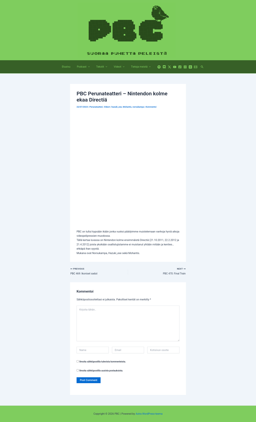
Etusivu (68, 66)
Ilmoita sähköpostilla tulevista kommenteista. (102, 361)
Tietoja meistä (138, 66)
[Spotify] (156, 67)
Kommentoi (152, 107)
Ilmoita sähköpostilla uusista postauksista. (101, 370)
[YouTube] (171, 67)
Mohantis (127, 107)
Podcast (84, 66)
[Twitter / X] (166, 67)
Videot (117, 66)
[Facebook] (176, 67)
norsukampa (139, 107)
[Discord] (161, 67)
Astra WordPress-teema (149, 413)
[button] (89, 66)
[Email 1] (192, 67)
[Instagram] (182, 67)
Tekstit (101, 66)
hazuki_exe (117, 107)
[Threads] (187, 67)
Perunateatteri (96, 107)
